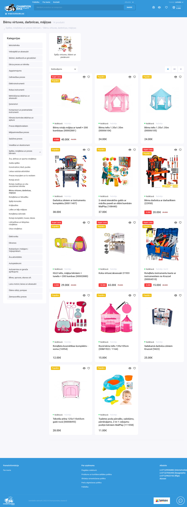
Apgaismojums (15, 71)
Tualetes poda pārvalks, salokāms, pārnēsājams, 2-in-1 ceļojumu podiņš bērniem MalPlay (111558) (116, 421)
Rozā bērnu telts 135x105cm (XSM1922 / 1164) (114, 347)
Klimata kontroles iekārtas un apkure (21, 119)
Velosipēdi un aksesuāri (19, 52)
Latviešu (176, 2)
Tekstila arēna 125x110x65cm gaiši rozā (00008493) (68, 420)
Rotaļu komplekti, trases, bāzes (22, 218)
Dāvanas (12, 243)
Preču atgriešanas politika (91, 483)
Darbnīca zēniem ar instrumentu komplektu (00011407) (69, 202)
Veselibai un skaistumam (19, 145)
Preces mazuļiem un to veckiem (22, 176)
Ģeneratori (13, 104)
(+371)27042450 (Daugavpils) (173, 473)
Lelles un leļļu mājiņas (18, 210)
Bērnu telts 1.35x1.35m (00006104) (111, 129)
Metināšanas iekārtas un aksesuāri (19, 97)
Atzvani (163, 479)
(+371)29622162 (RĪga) (170, 476)
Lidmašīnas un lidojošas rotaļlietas (19, 223)
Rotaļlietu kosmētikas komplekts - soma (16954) (70, 347)
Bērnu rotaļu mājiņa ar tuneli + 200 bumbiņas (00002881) (70, 129)
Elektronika (13, 236)
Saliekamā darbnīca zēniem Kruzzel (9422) (158, 347)
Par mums (46, 2)
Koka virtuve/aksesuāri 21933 (114, 273)
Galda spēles (14, 163)
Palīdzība (35, 2)
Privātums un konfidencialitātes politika (96, 474)
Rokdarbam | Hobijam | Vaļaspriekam (18, 250)
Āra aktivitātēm (15, 257)
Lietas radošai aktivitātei (19, 171)
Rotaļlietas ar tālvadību (18, 197)
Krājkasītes (13, 205)
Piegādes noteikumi (89, 470)
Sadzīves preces (15, 139)
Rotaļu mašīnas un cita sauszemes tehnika (18, 185)
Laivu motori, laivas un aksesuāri (22, 284)
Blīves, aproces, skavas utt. (20, 278)
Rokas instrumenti (16, 90)
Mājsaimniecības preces (19, 132)
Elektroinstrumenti (16, 83)
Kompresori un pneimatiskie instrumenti (20, 111)
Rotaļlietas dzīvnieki (17, 214)
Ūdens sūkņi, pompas (18, 290)
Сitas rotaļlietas (15, 229)
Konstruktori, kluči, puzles (19, 167)
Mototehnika (14, 45)
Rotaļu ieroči (14, 180)
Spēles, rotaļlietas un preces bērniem (25, 152)
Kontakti (56, 2)
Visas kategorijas (14, 14)
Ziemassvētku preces (18, 297)
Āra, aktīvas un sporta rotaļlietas (22, 159)
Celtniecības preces (17, 77)
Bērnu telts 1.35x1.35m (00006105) (156, 129)
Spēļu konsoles (15, 201)
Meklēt (129, 7)
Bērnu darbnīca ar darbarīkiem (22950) (159, 202)
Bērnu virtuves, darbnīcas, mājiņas (20, 191)
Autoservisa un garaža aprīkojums (18, 270)
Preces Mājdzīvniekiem (18, 126)
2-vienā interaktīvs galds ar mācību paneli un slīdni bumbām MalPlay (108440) (115, 203)
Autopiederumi (15, 263)
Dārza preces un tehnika (19, 64)
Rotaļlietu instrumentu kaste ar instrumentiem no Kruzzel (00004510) (160, 276)
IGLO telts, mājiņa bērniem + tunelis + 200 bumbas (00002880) (70, 274)
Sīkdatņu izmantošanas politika (93, 479)
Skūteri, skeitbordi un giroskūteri (22, 58)
